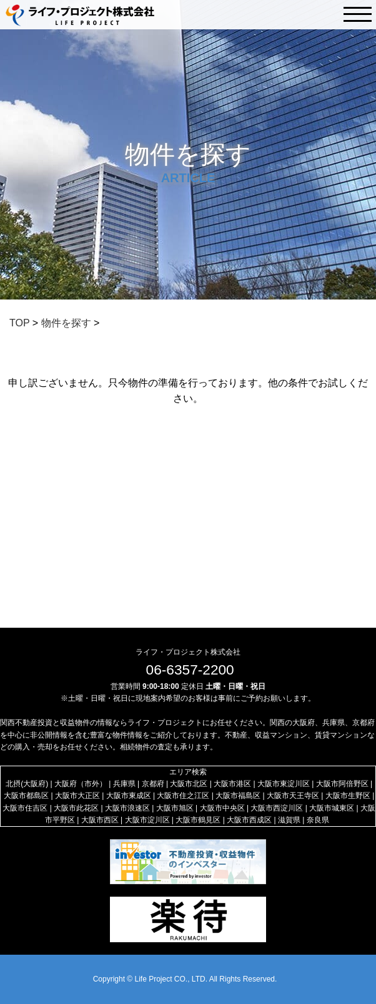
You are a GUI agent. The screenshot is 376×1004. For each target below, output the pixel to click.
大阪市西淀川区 (276, 808)
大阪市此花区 (76, 808)
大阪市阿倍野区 (342, 783)
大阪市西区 (100, 820)
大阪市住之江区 (183, 795)
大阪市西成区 (249, 820)
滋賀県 (289, 820)
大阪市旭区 (175, 808)
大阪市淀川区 (147, 820)
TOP (19, 323)
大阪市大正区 (77, 795)
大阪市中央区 (222, 808)
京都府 (153, 783)
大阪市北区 (188, 783)
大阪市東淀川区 (283, 783)
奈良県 (318, 820)
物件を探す (66, 323)
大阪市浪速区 (127, 808)
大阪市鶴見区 (198, 820)
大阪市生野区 (347, 795)
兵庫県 (124, 783)
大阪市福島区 (237, 795)
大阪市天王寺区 (293, 795)
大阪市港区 (232, 783)
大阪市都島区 (26, 795)
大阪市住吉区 (24, 808)
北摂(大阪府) (27, 783)
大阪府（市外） (80, 783)
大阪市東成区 (128, 795)
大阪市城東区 (331, 808)
